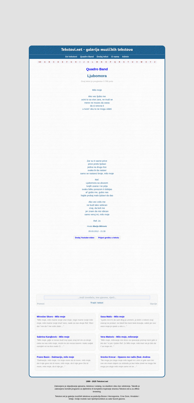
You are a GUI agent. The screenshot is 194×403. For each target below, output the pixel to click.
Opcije (153, 304)
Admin (125, 56)
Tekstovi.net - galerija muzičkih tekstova (97, 50)
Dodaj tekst (102, 56)
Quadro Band (87, 56)
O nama (115, 56)
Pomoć (41, 304)
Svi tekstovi (71, 56)
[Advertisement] (97, 23)
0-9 (40, 62)
